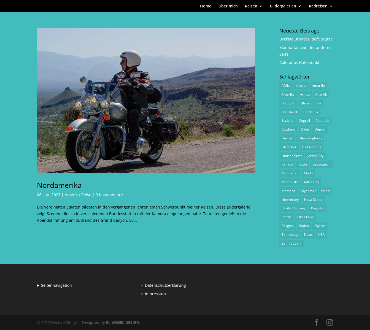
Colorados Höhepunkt (299, 62)
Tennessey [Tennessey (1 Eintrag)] (290, 234)
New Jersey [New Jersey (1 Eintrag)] (290, 199)
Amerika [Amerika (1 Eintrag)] (288, 94)
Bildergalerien (283, 6)
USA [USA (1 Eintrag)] (321, 234)
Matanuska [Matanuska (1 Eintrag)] (290, 182)
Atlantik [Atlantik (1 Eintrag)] (321, 94)
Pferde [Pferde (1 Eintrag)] (287, 217)
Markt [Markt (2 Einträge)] (308, 173)
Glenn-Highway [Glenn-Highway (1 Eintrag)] (310, 138)
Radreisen (318, 6)
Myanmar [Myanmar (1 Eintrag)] (308, 190)
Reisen (251, 6)
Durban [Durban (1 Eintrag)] (287, 138)
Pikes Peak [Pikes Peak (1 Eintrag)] (305, 217)
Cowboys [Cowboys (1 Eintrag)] (288, 129)
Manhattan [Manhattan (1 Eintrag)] (290, 173)
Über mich (228, 6)
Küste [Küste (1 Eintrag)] (303, 164)
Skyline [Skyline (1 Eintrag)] (319, 225)
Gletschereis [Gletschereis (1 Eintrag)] (311, 147)
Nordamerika (59, 185)
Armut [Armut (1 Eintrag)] (305, 94)
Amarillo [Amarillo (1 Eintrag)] (318, 85)
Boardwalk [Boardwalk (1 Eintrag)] (290, 112)
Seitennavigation (56, 285)
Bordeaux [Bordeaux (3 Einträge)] (310, 112)
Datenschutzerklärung (165, 285)
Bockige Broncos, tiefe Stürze (306, 39)
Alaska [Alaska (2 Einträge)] (301, 85)
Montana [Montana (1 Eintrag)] (288, 190)
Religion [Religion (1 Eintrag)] (288, 225)
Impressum (155, 293)
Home (205, 6)
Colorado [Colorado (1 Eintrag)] (322, 120)
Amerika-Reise (78, 194)
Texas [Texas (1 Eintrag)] (308, 234)
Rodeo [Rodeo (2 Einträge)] (304, 225)
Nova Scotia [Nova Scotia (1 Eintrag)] (313, 199)
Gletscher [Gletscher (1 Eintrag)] (289, 147)
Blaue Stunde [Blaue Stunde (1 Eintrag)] (311, 103)
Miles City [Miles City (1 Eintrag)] (311, 182)
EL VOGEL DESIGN (123, 322)
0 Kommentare (109, 194)
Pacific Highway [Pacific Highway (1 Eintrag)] (294, 208)
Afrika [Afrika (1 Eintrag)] (286, 85)
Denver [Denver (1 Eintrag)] (320, 129)
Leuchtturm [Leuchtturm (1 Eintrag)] (321, 164)
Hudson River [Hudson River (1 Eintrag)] (292, 155)
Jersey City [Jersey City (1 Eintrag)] (315, 155)
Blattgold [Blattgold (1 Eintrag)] (288, 103)
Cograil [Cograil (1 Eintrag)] (304, 120)
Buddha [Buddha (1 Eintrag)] (287, 120)
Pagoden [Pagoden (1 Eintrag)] (318, 208)
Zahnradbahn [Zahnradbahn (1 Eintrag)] (292, 243)
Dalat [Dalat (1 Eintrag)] (305, 129)
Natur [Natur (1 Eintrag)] (325, 190)
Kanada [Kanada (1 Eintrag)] (287, 164)
